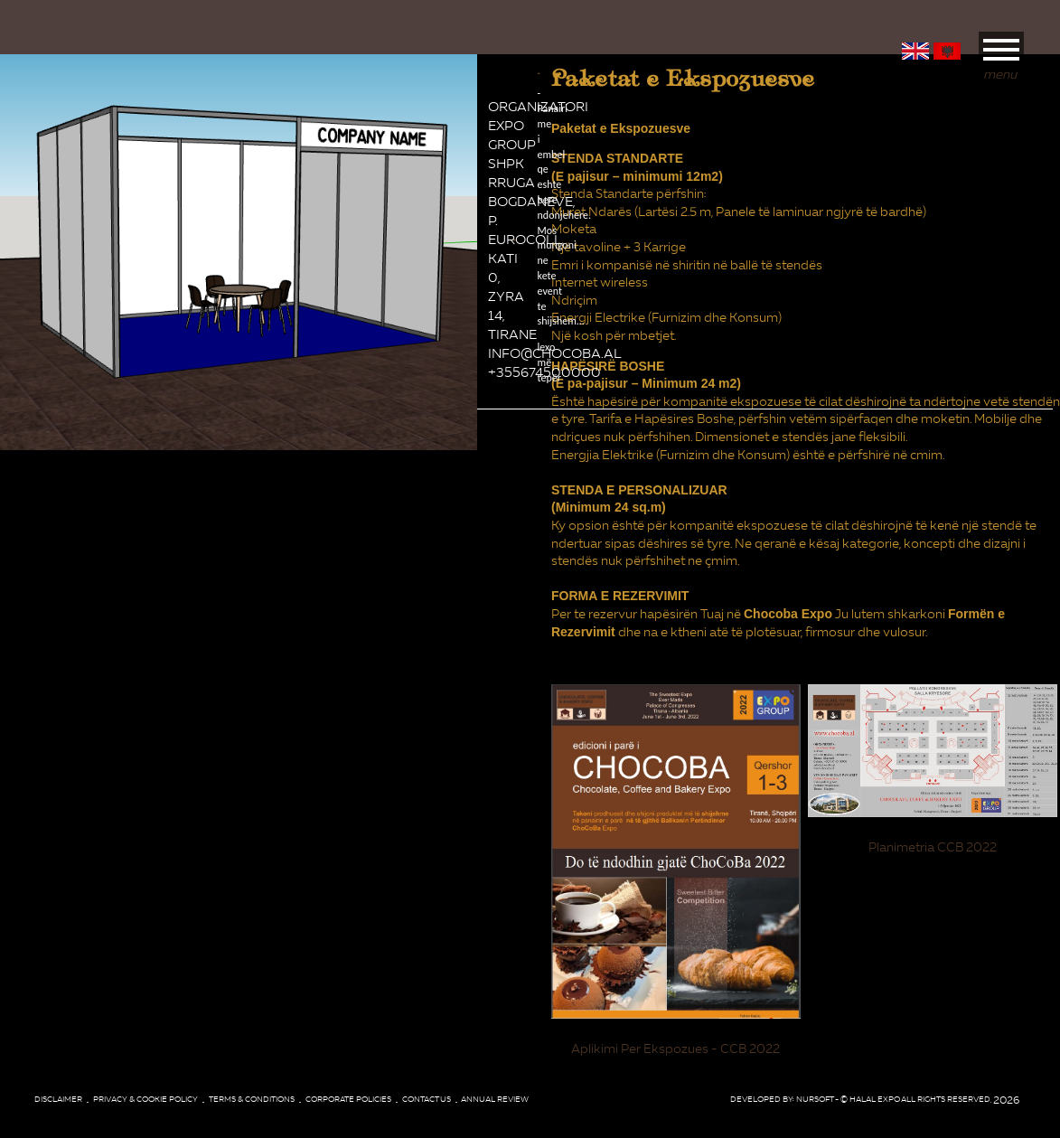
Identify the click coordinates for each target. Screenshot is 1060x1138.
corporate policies (348, 1099)
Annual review (495, 1099)
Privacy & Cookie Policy (145, 1099)
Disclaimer (58, 1099)
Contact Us (426, 1099)
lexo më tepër (539, 234)
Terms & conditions (252, 1099)
